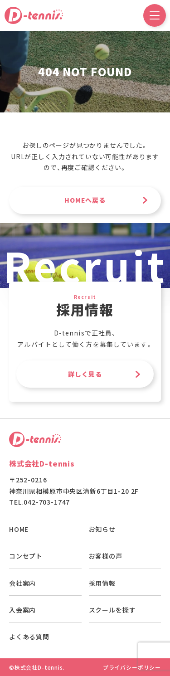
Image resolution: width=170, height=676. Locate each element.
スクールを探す (112, 609)
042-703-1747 (47, 501)
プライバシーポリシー (132, 667)
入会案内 (22, 609)
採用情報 (102, 583)
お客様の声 (105, 555)
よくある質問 (29, 636)
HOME (19, 529)
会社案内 (22, 583)
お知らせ (102, 529)
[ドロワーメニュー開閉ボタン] (154, 15)
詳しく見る (85, 374)
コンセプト (26, 555)
